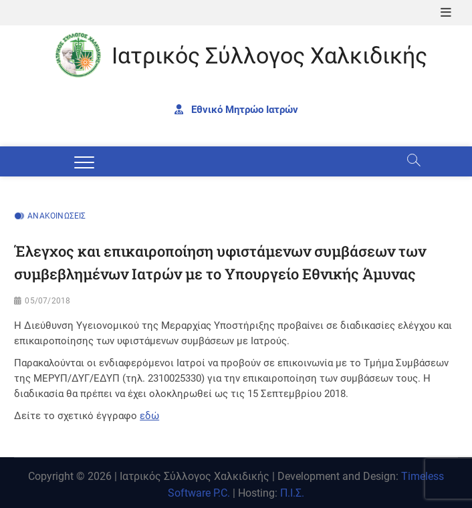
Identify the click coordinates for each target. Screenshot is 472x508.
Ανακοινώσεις (56, 216)
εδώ (149, 416)
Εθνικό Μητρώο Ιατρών (236, 110)
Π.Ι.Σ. (292, 493)
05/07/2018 (47, 300)
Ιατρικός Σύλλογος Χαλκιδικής (269, 55)
